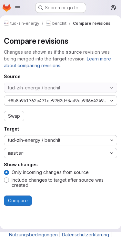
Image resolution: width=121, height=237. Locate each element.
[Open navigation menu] (18, 8)
